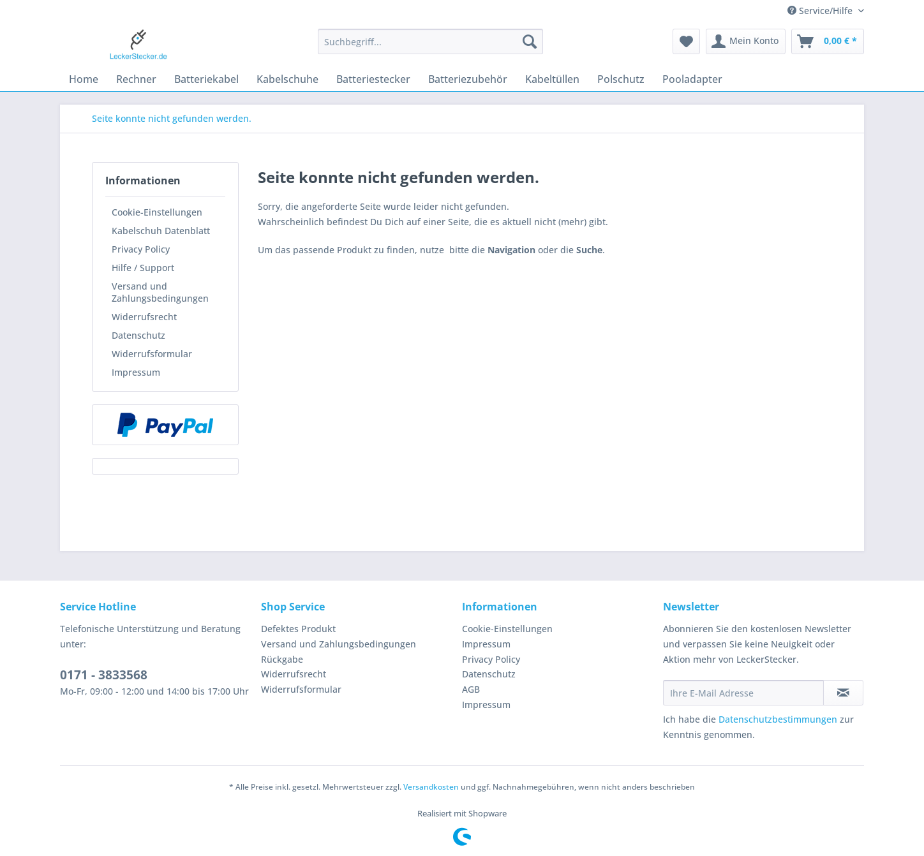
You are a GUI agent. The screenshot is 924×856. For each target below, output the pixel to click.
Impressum (136, 372)
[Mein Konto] (746, 41)
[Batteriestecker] (373, 79)
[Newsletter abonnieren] (843, 692)
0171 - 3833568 (103, 675)
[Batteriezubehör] (467, 79)
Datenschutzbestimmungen (778, 719)
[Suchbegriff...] (430, 41)
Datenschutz (138, 335)
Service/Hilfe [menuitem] (821, 10)
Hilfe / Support (143, 268)
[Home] (83, 79)
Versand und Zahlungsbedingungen (160, 292)
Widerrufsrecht (144, 317)
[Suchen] (529, 41)
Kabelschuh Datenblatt (161, 231)
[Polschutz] (620, 79)
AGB (471, 689)
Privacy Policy (141, 249)
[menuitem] (430, 47)
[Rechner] (136, 79)
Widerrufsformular (152, 354)
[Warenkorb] (827, 41)
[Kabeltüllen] (552, 79)
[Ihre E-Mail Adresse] (743, 692)
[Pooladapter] (692, 79)
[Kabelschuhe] (287, 79)
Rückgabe (282, 659)
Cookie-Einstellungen (157, 212)
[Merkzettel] (686, 41)
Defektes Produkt (298, 629)
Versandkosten (431, 786)
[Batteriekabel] (206, 79)
